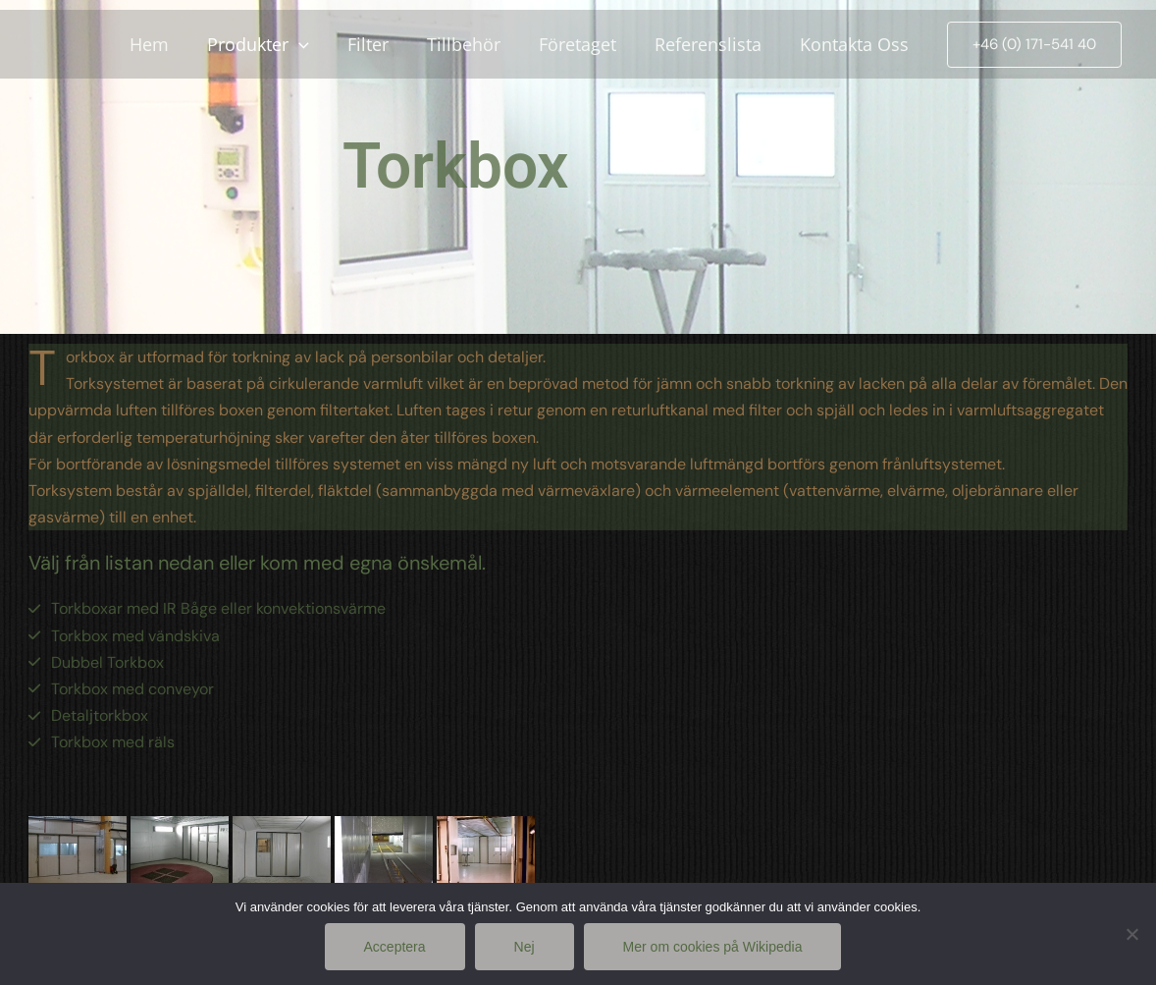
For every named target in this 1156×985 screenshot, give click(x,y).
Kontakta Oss (855, 44)
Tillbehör (473, 44)
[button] (1034, 45)
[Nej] (1131, 934)
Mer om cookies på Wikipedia (713, 947)
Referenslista (711, 44)
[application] (314, 44)
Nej (524, 947)
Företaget (584, 44)
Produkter (274, 44)
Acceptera (395, 947)
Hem (167, 44)
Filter (380, 44)
